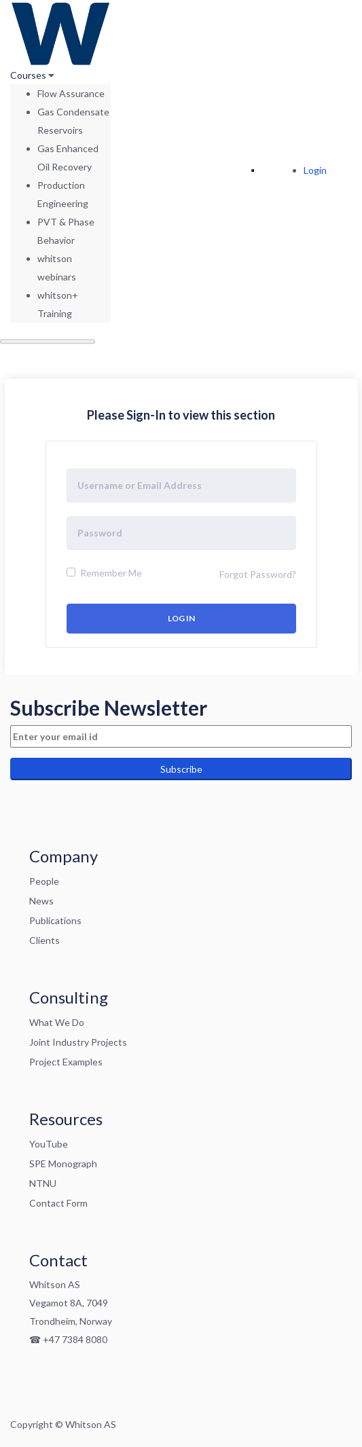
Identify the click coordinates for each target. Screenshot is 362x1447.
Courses (29, 75)
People (44, 881)
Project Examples (66, 1061)
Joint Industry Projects (78, 1042)
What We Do (56, 1022)
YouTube (48, 1144)
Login (315, 170)
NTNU (42, 1183)
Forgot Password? (257, 574)
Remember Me (104, 573)
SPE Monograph (63, 1163)
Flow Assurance (71, 93)
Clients (44, 940)
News (41, 900)
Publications (55, 920)
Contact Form (58, 1203)
